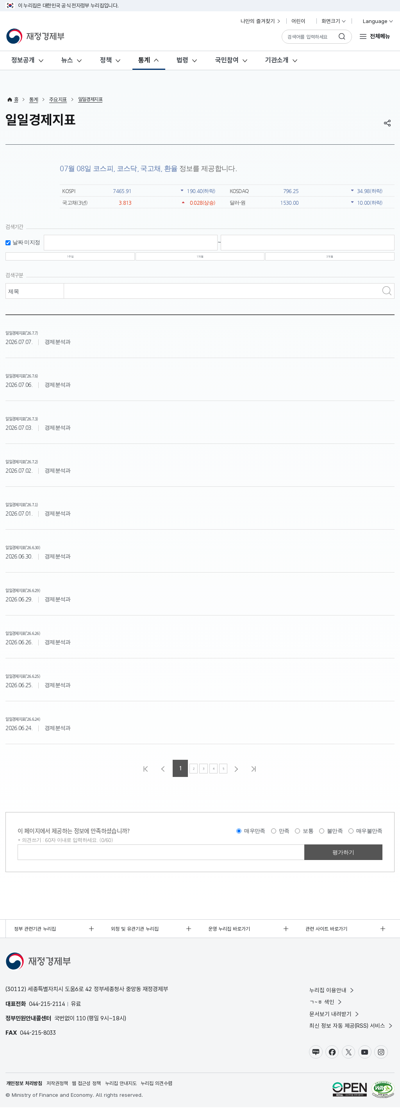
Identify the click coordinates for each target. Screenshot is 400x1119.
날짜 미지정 (26, 242)
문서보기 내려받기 (334, 1023)
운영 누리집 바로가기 (231, 936)
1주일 (70, 260)
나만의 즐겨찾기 (261, 21)
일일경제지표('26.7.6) (35, 381)
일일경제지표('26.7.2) (35, 467)
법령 (182, 60)
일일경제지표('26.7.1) (35, 510)
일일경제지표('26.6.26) (37, 639)
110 (81, 1026)
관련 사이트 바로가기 (328, 936)
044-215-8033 (40, 1041)
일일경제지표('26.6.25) (37, 682)
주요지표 (58, 99)
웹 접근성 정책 (93, 1095)
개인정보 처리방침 (25, 1095)
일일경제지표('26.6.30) (37, 553)
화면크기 (333, 21)
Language (374, 21)
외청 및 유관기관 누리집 (137, 936)
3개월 (330, 260)
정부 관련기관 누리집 (37, 936)
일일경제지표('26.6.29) (37, 596)
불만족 (335, 838)
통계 (144, 60)
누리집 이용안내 (332, 998)
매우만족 (254, 838)
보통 (308, 838)
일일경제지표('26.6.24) (37, 725)
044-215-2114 (49, 1012)
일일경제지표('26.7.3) (35, 424)
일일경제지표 (92, 99)
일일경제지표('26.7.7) (35, 338)
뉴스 (67, 60)
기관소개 (277, 60)
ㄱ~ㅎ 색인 (326, 1010)
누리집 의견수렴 (168, 1095)
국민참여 (227, 60)
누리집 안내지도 (130, 1095)
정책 (106, 60)
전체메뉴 (380, 36)
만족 (284, 838)
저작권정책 (61, 1095)
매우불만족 (369, 838)
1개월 (200, 260)
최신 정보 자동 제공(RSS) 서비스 (351, 1035)
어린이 (301, 21)
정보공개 (23, 60)
